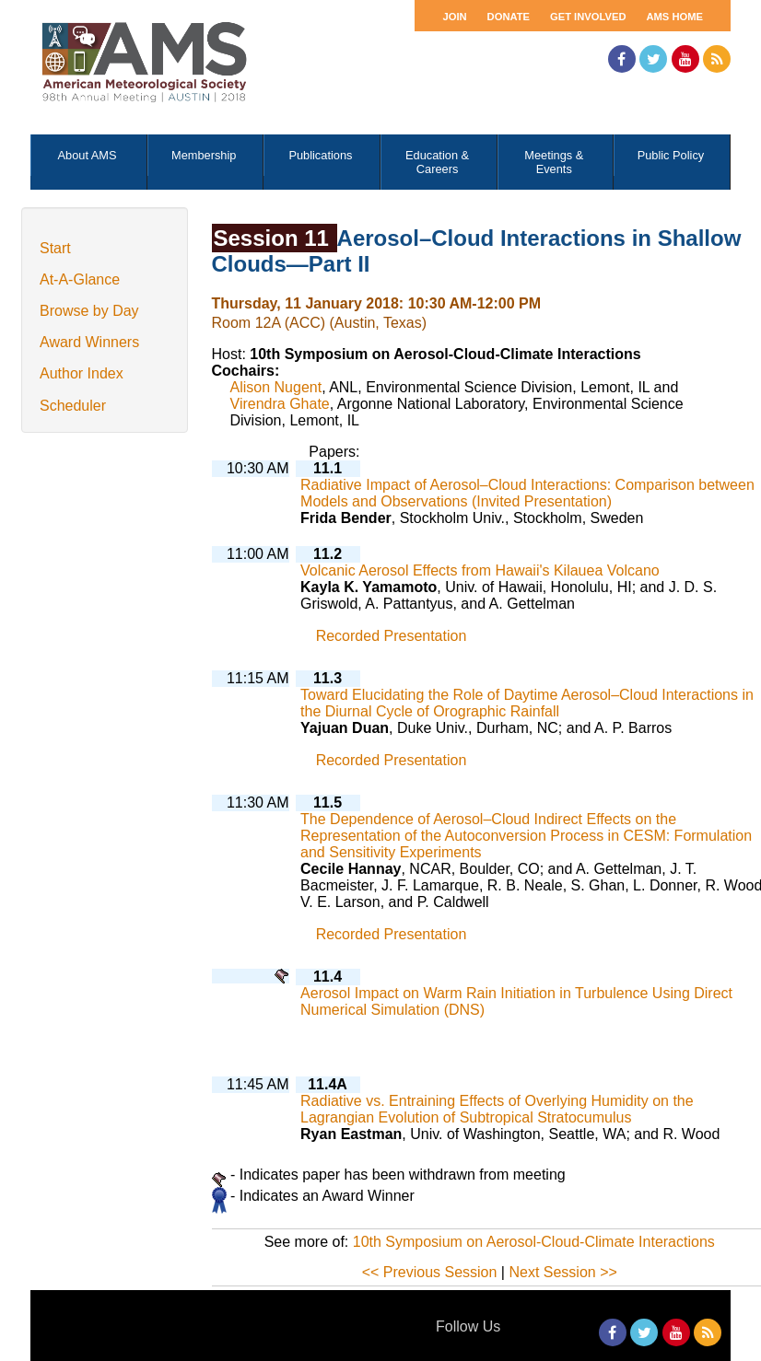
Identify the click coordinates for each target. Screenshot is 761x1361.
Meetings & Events (553, 162)
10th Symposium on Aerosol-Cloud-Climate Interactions (534, 1242)
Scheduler (73, 405)
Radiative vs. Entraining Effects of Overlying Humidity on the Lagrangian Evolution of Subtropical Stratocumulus (497, 1109)
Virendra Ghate (280, 404)
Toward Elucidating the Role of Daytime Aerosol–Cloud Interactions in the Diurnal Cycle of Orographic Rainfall (527, 703)
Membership (203, 155)
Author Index (81, 373)
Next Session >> (562, 1272)
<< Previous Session (430, 1272)
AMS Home (674, 16)
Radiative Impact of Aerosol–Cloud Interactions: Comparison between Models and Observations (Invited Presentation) (527, 493)
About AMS (87, 155)
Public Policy (671, 155)
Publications (320, 155)
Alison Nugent (276, 387)
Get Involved (588, 16)
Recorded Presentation (391, 636)
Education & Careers (437, 162)
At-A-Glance (80, 279)
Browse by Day (89, 311)
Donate (508, 16)
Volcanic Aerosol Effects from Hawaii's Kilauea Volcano (480, 570)
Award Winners (89, 342)
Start (55, 248)
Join (454, 16)
